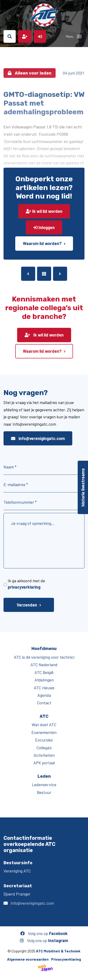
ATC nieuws (44, 687)
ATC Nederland (44, 664)
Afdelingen (44, 679)
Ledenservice (44, 784)
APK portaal (44, 762)
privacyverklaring (24, 587)
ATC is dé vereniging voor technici (44, 657)
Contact (44, 702)
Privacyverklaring (66, 959)
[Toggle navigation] (79, 36)
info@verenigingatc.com (38, 438)
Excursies (44, 739)
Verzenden (27, 604)
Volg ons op (44, 933)
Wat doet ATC (44, 724)
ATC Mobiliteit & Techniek (58, 951)
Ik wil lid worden (44, 211)
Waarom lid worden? (42, 243)
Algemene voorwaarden (28, 959)
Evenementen (44, 732)
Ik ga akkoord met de (26, 584)
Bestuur (44, 792)
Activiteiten (44, 755)
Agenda (44, 695)
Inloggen (44, 227)
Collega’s (44, 747)
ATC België (44, 672)
